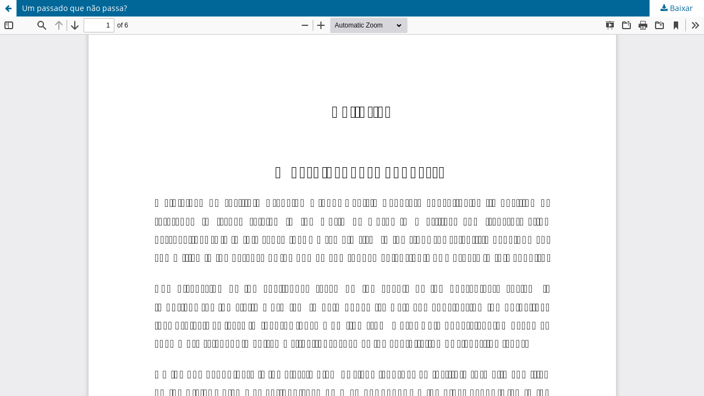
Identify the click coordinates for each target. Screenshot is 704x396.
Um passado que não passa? (74, 8)
